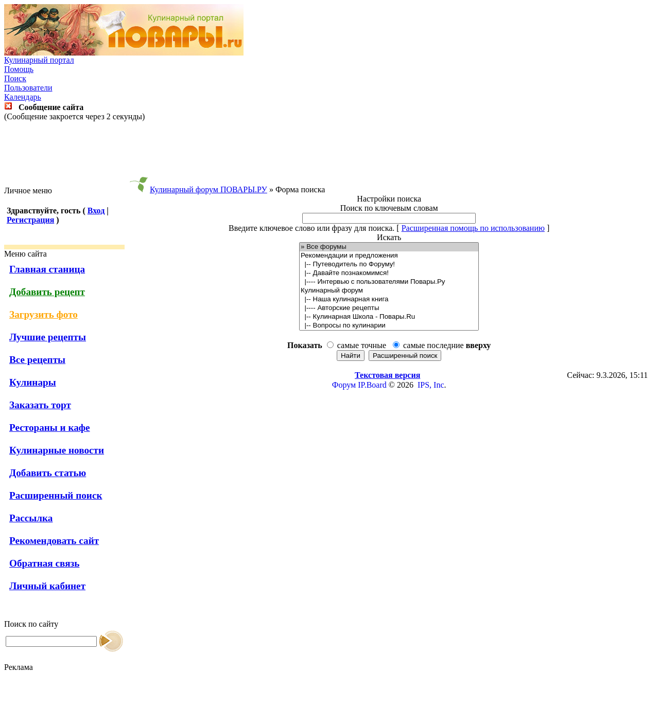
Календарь (22, 97)
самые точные (361, 345)
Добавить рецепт (47, 291)
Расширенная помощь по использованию (473, 228)
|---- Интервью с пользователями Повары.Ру (389, 282)
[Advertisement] (329, 154)
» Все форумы (389, 247)
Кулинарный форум (389, 290)
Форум (344, 384)
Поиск (15, 78)
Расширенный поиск (55, 495)
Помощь (18, 69)
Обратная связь (44, 563)
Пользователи (28, 87)
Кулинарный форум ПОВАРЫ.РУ (208, 189)
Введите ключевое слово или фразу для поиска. (311, 228)
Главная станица (47, 269)
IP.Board (372, 384)
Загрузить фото (43, 314)
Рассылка (31, 518)
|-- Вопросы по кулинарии (389, 325)
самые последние (447, 345)
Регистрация (30, 219)
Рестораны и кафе (49, 427)
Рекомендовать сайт (54, 540)
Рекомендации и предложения (389, 255)
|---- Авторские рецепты (389, 308)
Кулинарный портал (39, 60)
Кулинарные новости (56, 450)
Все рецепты (37, 359)
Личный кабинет (47, 585)
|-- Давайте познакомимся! (389, 273)
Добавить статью (47, 472)
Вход (96, 210)
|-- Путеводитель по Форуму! (389, 264)
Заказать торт (40, 404)
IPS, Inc (431, 384)
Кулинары (32, 382)
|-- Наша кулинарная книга (389, 299)
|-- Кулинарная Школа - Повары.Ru (389, 317)
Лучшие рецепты (47, 337)
